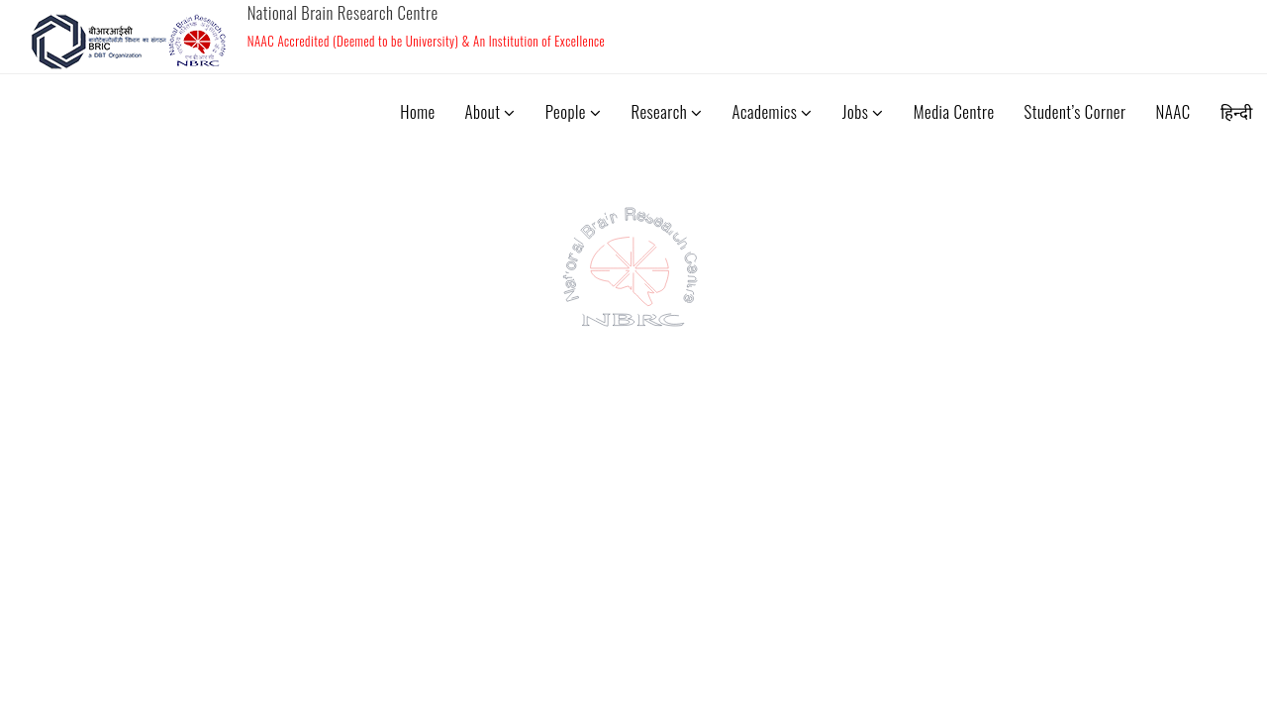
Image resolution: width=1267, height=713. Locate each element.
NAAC (1172, 111)
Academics (772, 111)
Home (417, 111)
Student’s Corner (1075, 111)
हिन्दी (1236, 111)
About (490, 111)
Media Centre (954, 111)
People (573, 111)
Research (666, 111)
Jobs (863, 111)
